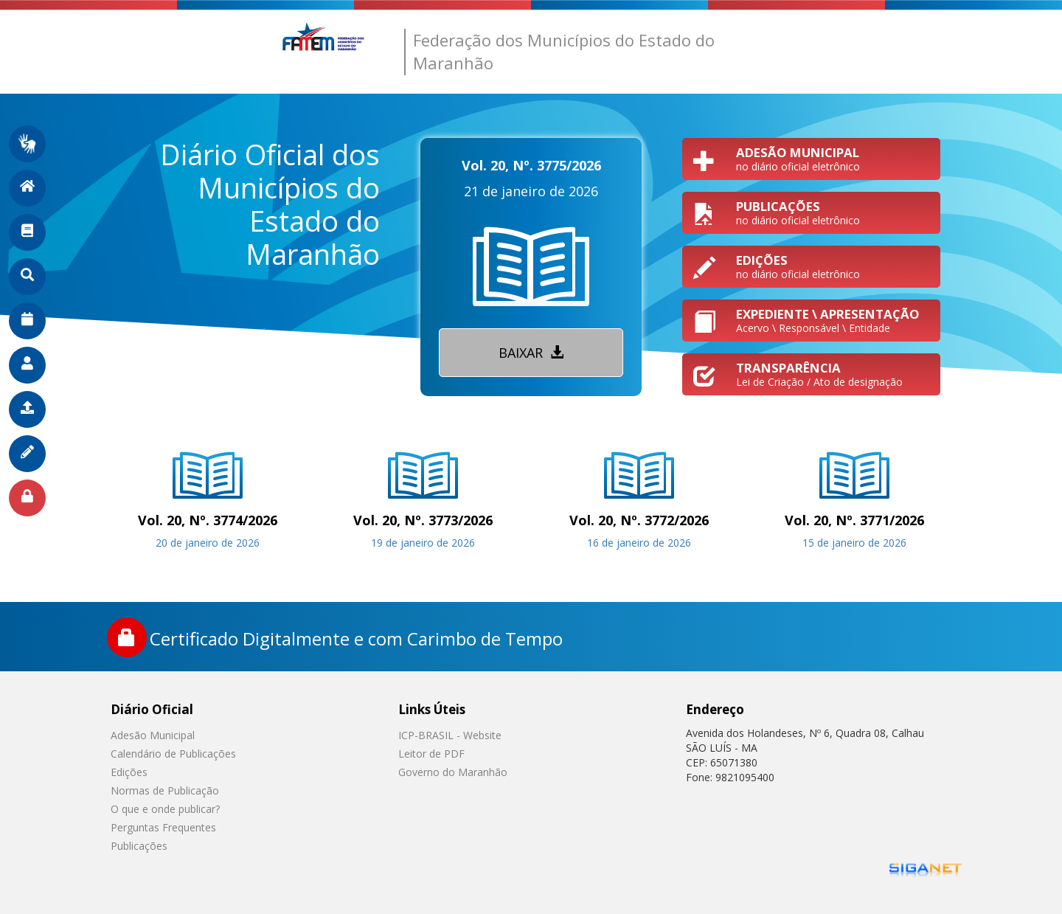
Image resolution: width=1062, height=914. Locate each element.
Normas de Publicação (165, 790)
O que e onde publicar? (165, 809)
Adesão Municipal (153, 735)
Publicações (139, 846)
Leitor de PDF (431, 754)
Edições (129, 772)
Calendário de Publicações (173, 754)
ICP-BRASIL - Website (450, 735)
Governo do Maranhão (452, 772)
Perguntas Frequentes (163, 827)
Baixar (531, 352)
